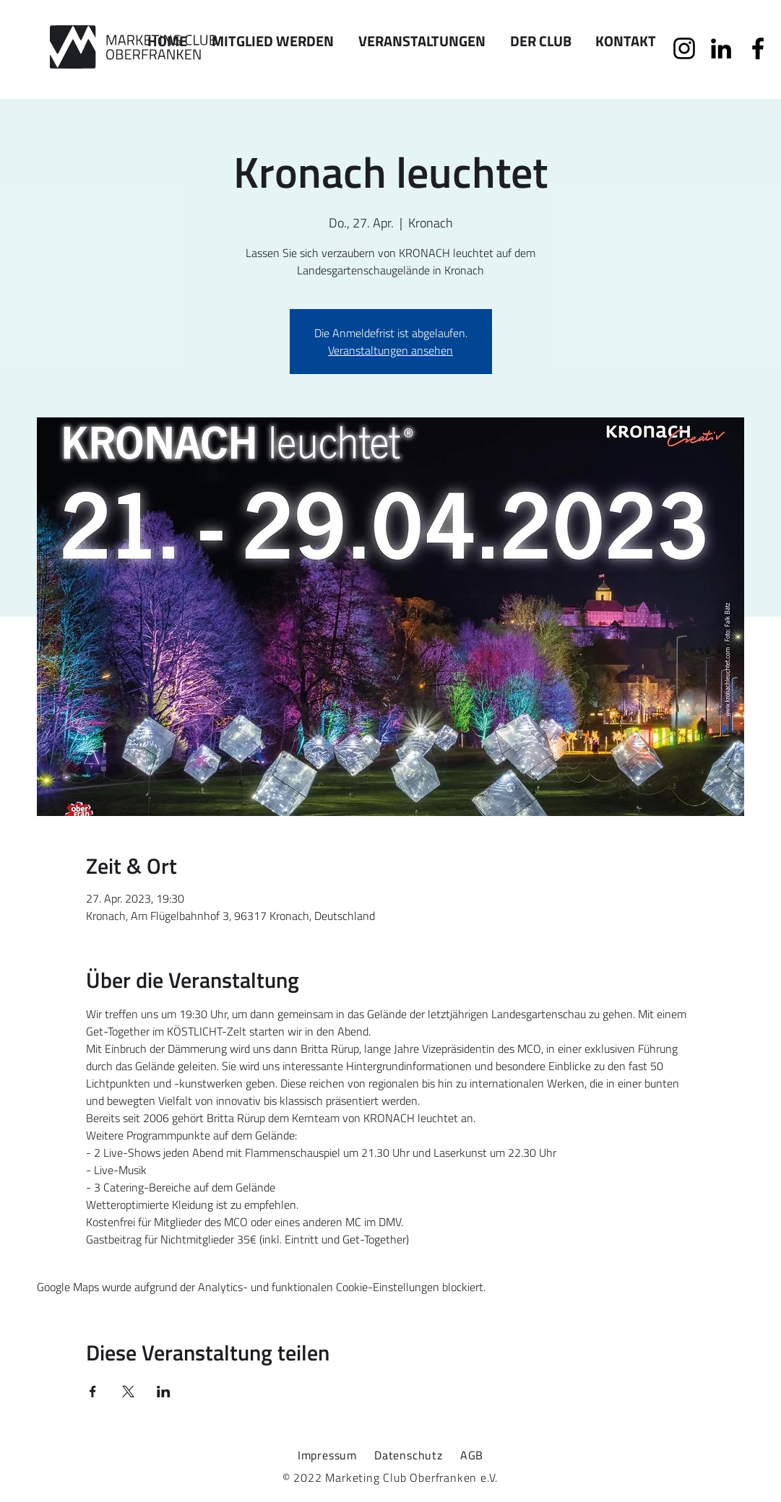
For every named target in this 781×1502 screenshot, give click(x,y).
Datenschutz (408, 1455)
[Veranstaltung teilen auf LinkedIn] (164, 1391)
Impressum (327, 1455)
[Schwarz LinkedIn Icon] (721, 48)
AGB (471, 1455)
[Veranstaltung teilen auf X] (128, 1391)
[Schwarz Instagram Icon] (684, 48)
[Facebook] (757, 48)
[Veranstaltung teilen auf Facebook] (93, 1391)
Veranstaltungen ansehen (390, 350)
